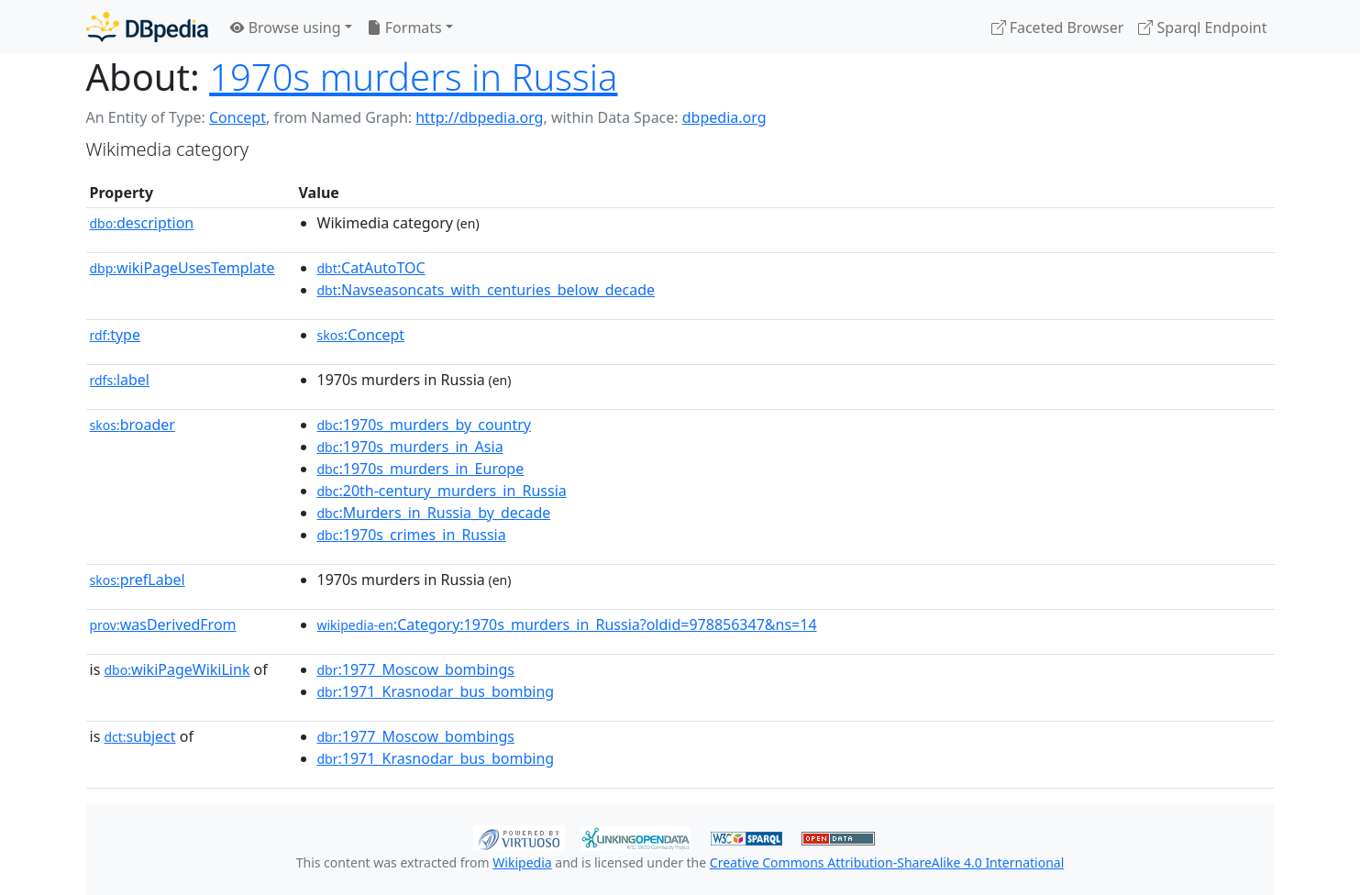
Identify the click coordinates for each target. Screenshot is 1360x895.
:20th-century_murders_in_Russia (442, 491)
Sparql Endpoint (1202, 27)
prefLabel (137, 579)
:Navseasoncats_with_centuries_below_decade (486, 290)
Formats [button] (404, 27)
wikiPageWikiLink (176, 669)
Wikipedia (521, 862)
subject (139, 736)
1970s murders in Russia (413, 76)
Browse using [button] (285, 27)
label (120, 380)
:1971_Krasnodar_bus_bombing (436, 691)
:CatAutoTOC (371, 268)
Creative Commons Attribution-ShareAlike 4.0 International (887, 862)
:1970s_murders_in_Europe (421, 469)
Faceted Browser (1057, 27)
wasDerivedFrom (163, 624)
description (142, 223)
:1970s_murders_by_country (424, 424)
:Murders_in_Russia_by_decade (434, 513)
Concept (237, 117)
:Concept (361, 335)
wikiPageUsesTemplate (182, 268)
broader (132, 424)
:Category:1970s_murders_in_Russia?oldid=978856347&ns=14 (567, 624)
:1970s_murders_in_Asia (410, 446)
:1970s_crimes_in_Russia (411, 535)
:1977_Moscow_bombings (415, 669)
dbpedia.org (724, 117)
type (115, 335)
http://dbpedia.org (479, 117)
